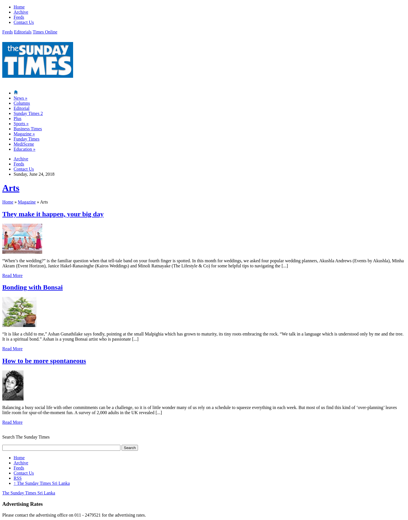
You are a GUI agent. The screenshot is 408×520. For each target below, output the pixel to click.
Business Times (28, 128)
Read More (12, 275)
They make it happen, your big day (53, 214)
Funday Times (26, 139)
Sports (21, 123)
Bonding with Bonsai (32, 287)
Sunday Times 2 (28, 113)
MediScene (24, 144)
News (20, 98)
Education (24, 149)
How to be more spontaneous (44, 360)
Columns (22, 103)
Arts (10, 188)
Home (19, 7)
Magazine (24, 133)
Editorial (21, 108)
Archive (21, 12)
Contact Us (24, 22)
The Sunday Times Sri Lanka (42, 483)
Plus (18, 118)
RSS (18, 478)
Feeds (19, 17)
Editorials (22, 32)
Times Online (45, 32)
